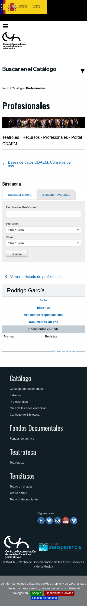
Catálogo (20, 378)
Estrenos (16, 395)
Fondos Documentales (36, 428)
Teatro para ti (18, 493)
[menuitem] (77, 26)
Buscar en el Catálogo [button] (29, 69)
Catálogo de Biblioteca (24, 414)
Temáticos (22, 476)
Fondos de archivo (22, 438)
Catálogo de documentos (26, 388)
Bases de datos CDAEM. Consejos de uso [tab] (39, 164)
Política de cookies (44, 598)
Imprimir (70, 351)
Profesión (12, 223)
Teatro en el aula (21, 486)
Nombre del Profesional (21, 207)
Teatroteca (23, 452)
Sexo (9, 237)
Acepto (36, 593)
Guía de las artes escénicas (28, 408)
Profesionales (19, 401)
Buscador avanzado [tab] (56, 194)
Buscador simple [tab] (19, 194)
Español (76, 26)
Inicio (5, 88)
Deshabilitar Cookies (59, 593)
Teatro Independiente (24, 499)
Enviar (57, 351)
